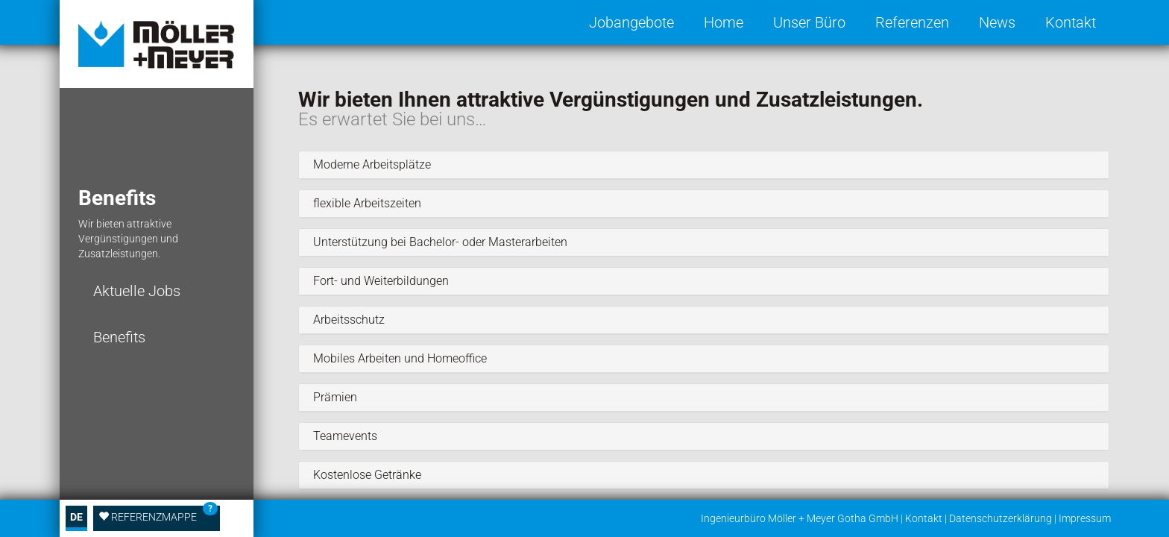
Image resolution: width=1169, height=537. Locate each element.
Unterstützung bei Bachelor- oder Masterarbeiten (438, 242)
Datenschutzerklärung (1000, 518)
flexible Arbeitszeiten (365, 204)
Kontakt (1070, 22)
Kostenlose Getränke (365, 475)
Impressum (1085, 518)
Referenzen (912, 22)
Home (723, 22)
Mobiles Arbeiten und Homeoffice (398, 359)
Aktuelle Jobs (136, 291)
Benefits (119, 337)
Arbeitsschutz (347, 320)
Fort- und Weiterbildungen (379, 281)
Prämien (333, 397)
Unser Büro (809, 22)
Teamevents (343, 436)
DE (76, 517)
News (997, 22)
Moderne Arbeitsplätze (370, 165)
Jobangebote (631, 22)
